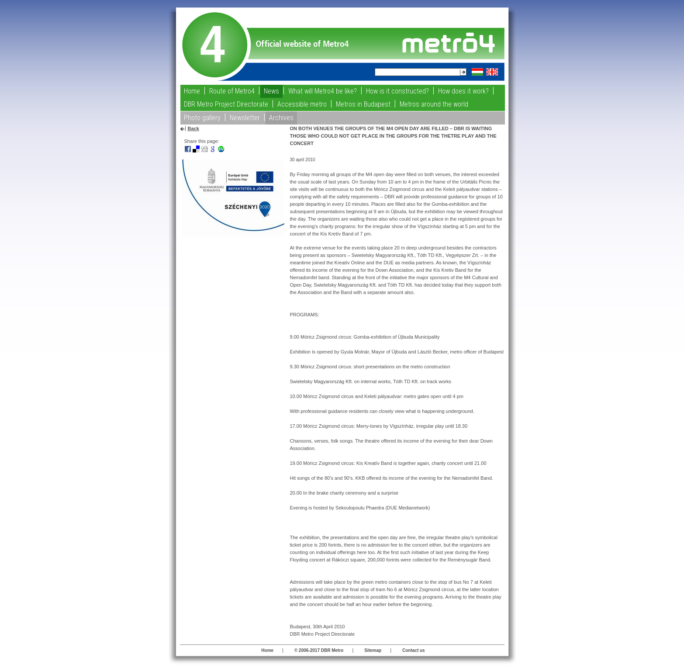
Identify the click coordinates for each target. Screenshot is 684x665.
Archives (281, 118)
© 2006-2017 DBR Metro (318, 650)
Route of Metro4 (232, 91)
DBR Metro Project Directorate (226, 104)
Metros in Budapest (363, 104)
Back (193, 128)
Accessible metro (302, 104)
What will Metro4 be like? (322, 91)
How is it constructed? (397, 91)
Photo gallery (202, 118)
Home (192, 91)
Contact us (413, 650)
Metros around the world (434, 104)
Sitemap (372, 650)
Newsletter (245, 118)
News (271, 91)
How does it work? (463, 91)
